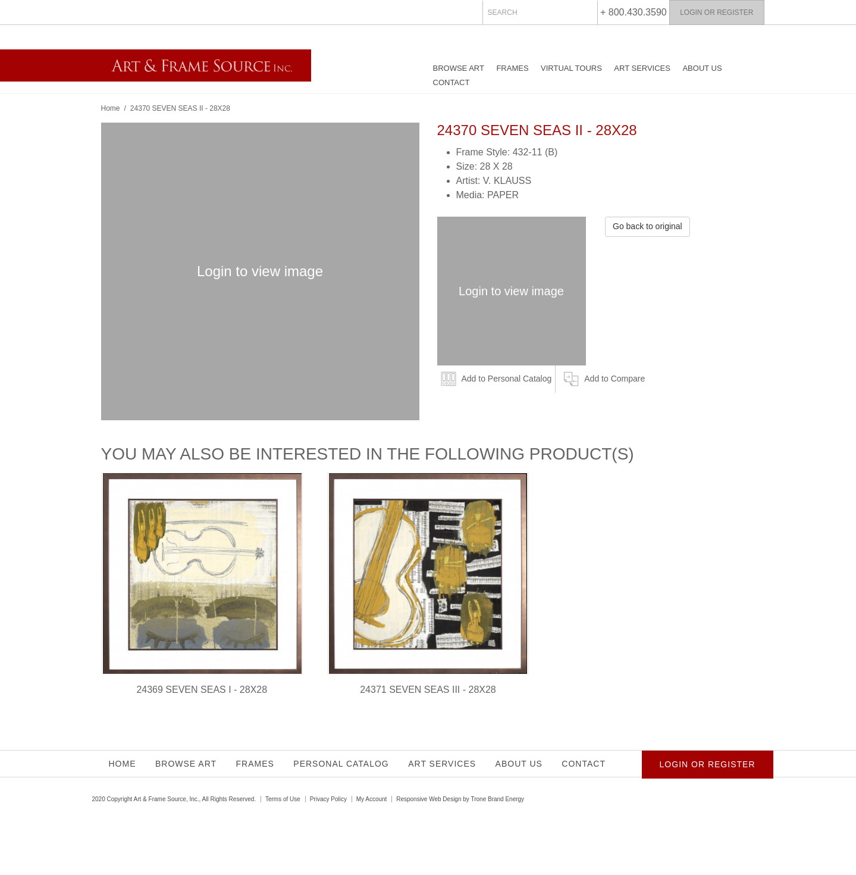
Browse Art (458, 68)
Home (110, 108)
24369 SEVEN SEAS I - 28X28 (201, 690)
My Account (371, 799)
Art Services (642, 68)
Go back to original (647, 226)
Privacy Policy (328, 799)
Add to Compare (614, 378)
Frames (512, 68)
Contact (451, 82)
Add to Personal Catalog (507, 378)
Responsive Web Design (428, 799)
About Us (702, 68)
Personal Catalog (340, 763)
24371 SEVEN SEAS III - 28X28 (428, 690)
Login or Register (716, 12)
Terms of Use (282, 799)
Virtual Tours (571, 68)
